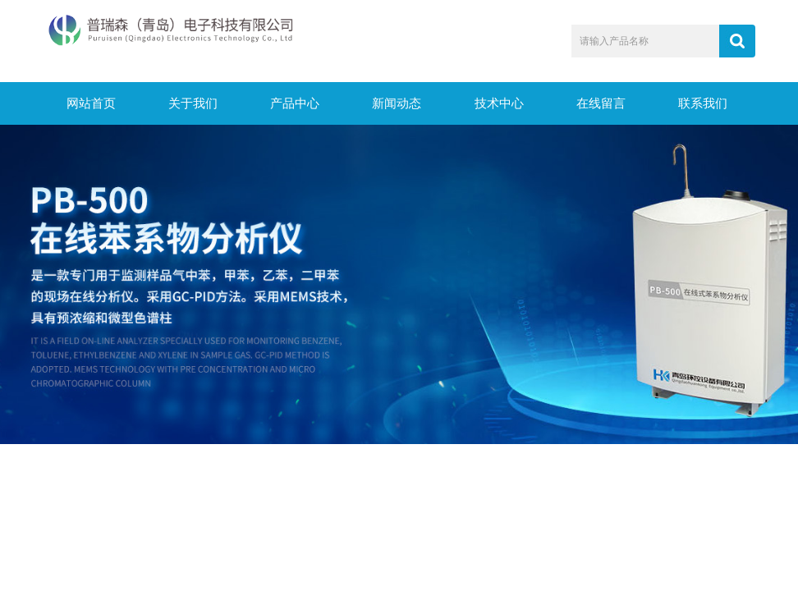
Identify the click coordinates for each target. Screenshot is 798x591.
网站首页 (91, 103)
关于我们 (193, 103)
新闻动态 (396, 103)
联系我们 (702, 103)
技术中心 (499, 103)
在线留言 (601, 103)
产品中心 (294, 103)
